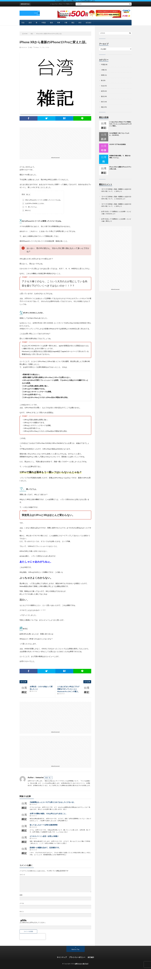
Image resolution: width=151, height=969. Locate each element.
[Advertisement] (55, 141)
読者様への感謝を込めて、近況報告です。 (45, 847)
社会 (23, 22)
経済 (30, 22)
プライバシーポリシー (77, 957)
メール (22, 903)
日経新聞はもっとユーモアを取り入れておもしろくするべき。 (52, 802)
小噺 (65, 22)
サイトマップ (62, 957)
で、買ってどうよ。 (30, 207)
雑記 (72, 22)
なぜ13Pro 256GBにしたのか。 (33, 203)
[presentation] (33, 937)
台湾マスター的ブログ (81, 964)
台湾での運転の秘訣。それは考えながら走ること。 (48, 813)
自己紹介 (88, 22)
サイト (22, 911)
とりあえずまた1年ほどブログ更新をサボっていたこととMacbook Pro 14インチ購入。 (77, 4)
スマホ (47, 47)
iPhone (37, 47)
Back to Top (75, 949)
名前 (21, 895)
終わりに (26, 210)
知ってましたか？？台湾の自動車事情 (43, 825)
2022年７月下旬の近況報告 (117, 144)
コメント (22, 874)
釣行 (80, 22)
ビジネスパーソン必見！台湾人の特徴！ (44, 836)
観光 (51, 22)
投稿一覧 (47, 777)
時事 (58, 22)
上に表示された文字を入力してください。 (33, 922)
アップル (42, 47)
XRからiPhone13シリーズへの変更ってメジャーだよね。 (42, 200)
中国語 (44, 22)
